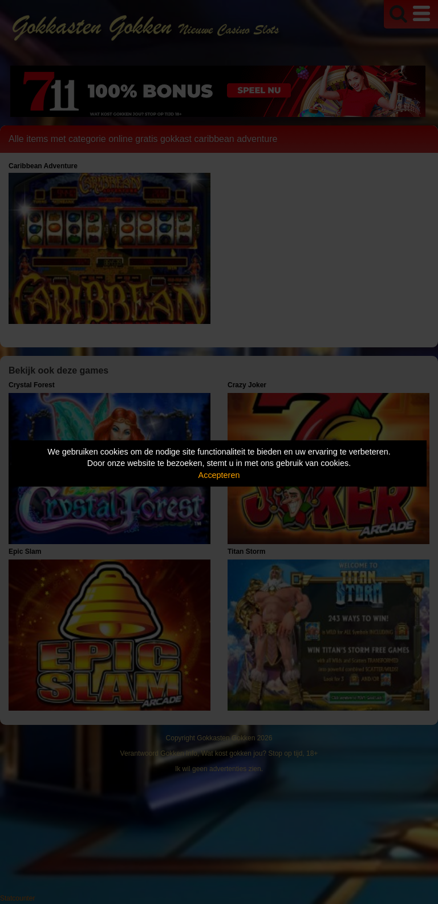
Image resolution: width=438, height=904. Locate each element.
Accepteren (219, 475)
